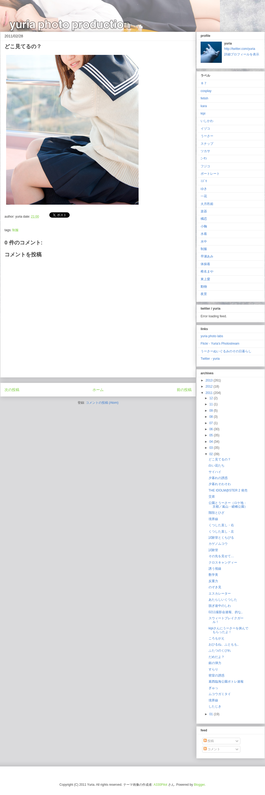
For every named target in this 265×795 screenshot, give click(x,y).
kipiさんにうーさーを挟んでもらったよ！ (228, 630)
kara (204, 106)
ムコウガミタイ (220, 694)
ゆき (204, 189)
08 (211, 417)
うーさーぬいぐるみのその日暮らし (226, 351)
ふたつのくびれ (220, 650)
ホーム (98, 390)
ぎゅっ (213, 688)
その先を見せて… (221, 556)
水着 (204, 234)
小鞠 (204, 226)
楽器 (204, 211)
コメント (212, 749)
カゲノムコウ (218, 544)
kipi (203, 113)
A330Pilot (160, 785)
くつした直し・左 (221, 531)
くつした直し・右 (221, 525)
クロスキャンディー (223, 562)
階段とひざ (216, 513)
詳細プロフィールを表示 (241, 54)
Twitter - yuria (210, 359)
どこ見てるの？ (220, 459)
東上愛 (205, 279)
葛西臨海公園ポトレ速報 (226, 681)
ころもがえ (216, 638)
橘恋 (204, 219)
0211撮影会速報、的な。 (226, 612)
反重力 (213, 581)
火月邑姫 (207, 204)
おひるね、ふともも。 (224, 644)
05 (211, 435)
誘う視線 (215, 568)
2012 (210, 386)
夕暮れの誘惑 (218, 478)
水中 (204, 241)
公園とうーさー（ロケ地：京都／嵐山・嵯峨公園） (228, 504)
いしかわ (207, 121)
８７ (204, 83)
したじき (215, 706)
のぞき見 (215, 587)
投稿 (209, 741)
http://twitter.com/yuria (239, 49)
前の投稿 (184, 390)
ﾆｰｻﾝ (204, 158)
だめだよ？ (216, 657)
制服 (15, 230)
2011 (210, 393)
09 (211, 410)
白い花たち (216, 465)
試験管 (213, 550)
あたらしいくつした (223, 599)
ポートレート (210, 173)
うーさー (207, 136)
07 (211, 423)
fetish (204, 98)
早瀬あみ (207, 256)
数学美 (213, 575)
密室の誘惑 (216, 675)
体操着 (205, 264)
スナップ (207, 144)
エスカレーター (220, 593)
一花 (204, 196)
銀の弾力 (215, 663)
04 (211, 441)
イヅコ (205, 128)
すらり (213, 669)
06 (211, 429)
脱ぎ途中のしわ (220, 606)
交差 (212, 496)
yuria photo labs (212, 336)
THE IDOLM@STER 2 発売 (228, 490)
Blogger (199, 785)
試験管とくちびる (221, 537)
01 (211, 714)
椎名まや (207, 271)
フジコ (205, 166)
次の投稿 (12, 390)
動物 (204, 286)
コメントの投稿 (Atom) (102, 403)
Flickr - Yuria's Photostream (220, 343)
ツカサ (205, 151)
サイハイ (215, 472)
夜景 (204, 294)
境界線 (213, 519)
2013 (210, 380)
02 (211, 454)
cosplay (206, 91)
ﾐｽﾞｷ (204, 181)
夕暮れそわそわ (220, 484)
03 (211, 448)
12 (211, 398)
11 (211, 404)
